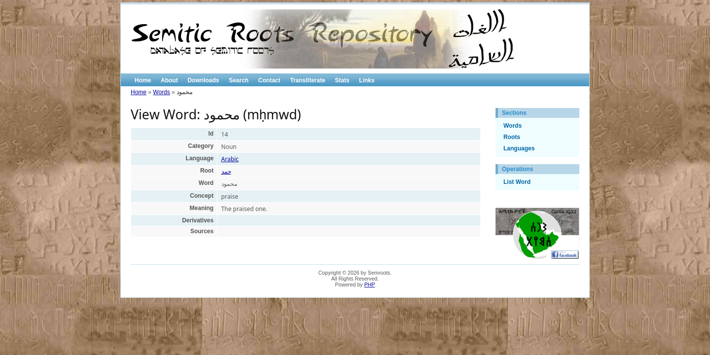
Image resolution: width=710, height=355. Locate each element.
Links (366, 80)
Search (238, 80)
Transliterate (307, 80)
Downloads (203, 80)
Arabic (230, 159)
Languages (518, 148)
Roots (511, 137)
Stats (342, 80)
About (169, 80)
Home (143, 80)
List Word (517, 181)
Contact (269, 80)
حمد (226, 171)
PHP (369, 284)
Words (161, 92)
